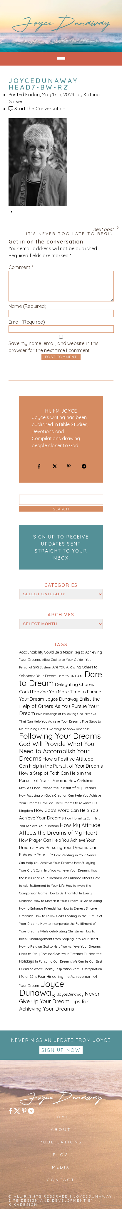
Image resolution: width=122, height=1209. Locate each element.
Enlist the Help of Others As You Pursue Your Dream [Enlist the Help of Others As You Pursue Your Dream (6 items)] (59, 706)
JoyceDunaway (61, 25)
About (61, 1129)
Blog (61, 1154)
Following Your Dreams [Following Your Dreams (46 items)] (60, 736)
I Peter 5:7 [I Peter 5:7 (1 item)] (26, 977)
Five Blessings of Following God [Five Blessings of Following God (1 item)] (59, 714)
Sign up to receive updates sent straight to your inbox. (61, 547)
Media (61, 1167)
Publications (60, 1142)
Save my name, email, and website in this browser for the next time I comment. (53, 346)
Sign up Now (61, 1050)
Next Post (61, 230)
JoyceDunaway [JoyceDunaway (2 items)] (70, 994)
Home (61, 1116)
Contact (61, 1179)
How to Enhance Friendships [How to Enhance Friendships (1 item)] (40, 908)
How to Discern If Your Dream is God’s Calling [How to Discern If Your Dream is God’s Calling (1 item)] (68, 901)
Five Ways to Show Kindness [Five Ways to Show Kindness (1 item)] (68, 729)
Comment (21, 267)
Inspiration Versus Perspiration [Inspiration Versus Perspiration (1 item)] (79, 969)
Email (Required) (27, 322)
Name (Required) (27, 306)
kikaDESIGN (23, 1204)
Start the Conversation (39, 109)
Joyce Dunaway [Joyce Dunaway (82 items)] (41, 988)
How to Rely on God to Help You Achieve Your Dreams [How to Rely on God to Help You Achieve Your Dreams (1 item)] (60, 946)
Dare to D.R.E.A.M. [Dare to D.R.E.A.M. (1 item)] (70, 676)
